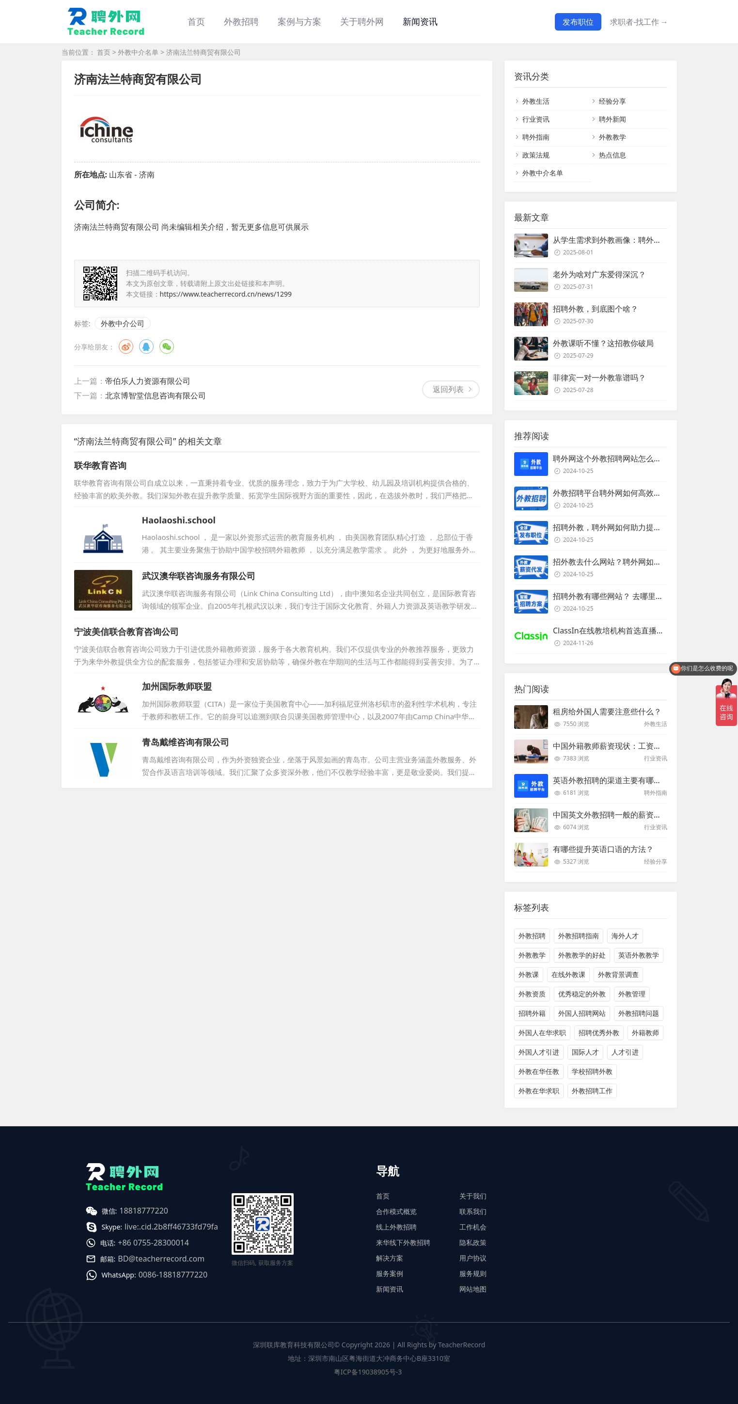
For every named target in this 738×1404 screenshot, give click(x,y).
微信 (166, 346)
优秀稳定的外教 (582, 993)
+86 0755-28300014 (153, 1242)
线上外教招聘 (396, 1226)
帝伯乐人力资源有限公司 (147, 381)
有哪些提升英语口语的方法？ (603, 849)
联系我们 (473, 1211)
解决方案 (389, 1257)
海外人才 (625, 935)
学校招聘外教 (592, 1071)
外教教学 (612, 137)
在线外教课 (568, 974)
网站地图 (473, 1289)
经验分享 (612, 101)
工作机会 (473, 1226)
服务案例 (389, 1273)
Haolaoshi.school (179, 520)
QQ (146, 346)
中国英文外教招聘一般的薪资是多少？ (619, 814)
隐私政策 (473, 1242)
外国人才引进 (538, 1052)
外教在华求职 (538, 1090)
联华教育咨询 (100, 465)
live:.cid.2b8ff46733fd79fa (171, 1226)
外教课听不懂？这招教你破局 (603, 343)
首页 (196, 21)
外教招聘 (532, 935)
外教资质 (532, 993)
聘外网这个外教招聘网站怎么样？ (611, 458)
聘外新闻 (612, 119)
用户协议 (473, 1257)
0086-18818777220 (173, 1274)
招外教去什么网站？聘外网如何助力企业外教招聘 (638, 561)
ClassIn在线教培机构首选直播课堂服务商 (624, 630)
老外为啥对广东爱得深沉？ (599, 274)
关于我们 (473, 1195)
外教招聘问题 (638, 1013)
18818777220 (143, 1210)
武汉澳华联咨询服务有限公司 (198, 576)
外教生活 (536, 101)
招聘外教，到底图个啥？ (595, 308)
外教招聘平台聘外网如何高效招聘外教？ (622, 493)
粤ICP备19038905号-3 (368, 1371)
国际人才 (585, 1052)
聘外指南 (536, 137)
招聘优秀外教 (599, 1032)
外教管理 (631, 993)
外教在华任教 (538, 1071)
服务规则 (473, 1273)
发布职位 (578, 21)
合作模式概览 (396, 1211)
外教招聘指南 (578, 935)
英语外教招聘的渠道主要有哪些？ (611, 780)
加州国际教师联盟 (177, 686)
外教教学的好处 (582, 955)
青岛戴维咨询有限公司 (185, 742)
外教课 (528, 974)
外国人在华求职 (542, 1032)
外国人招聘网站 (582, 1013)
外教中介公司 (122, 323)
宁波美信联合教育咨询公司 (126, 631)
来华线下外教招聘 (403, 1242)
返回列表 (448, 389)
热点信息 (612, 154)
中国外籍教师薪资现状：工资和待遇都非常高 (630, 746)
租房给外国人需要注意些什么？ (607, 711)
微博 (126, 346)
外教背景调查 (618, 974)
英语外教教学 (638, 955)
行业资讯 (536, 119)
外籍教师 (645, 1032)
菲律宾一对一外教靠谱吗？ (599, 377)
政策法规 (536, 154)
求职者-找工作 (639, 21)
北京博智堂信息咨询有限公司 (155, 395)
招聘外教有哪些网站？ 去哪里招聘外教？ (623, 596)
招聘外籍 (532, 1013)
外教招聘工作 (592, 1090)
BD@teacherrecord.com (161, 1258)
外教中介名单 (138, 52)
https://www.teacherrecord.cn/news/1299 (226, 294)
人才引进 (625, 1052)
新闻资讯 (420, 21)
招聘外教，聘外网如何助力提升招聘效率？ (626, 527)
